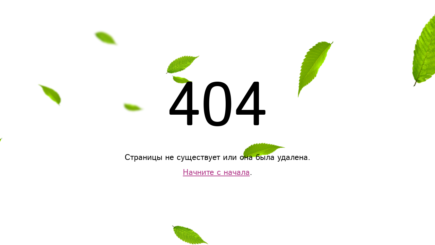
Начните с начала (216, 172)
